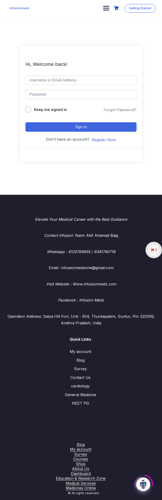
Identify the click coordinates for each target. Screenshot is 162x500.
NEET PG (80, 403)
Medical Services (81, 483)
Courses (80, 459)
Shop (80, 464)
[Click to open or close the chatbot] (143, 483)
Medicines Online (81, 488)
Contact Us (80, 377)
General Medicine (80, 394)
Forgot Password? (120, 109)
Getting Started (139, 8)
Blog (81, 360)
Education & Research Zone (80, 478)
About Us (80, 468)
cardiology (80, 386)
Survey (80, 368)
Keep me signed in (50, 109)
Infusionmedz (21, 8)
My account (80, 351)
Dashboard (81, 473)
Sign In (81, 127)
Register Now (104, 139)
